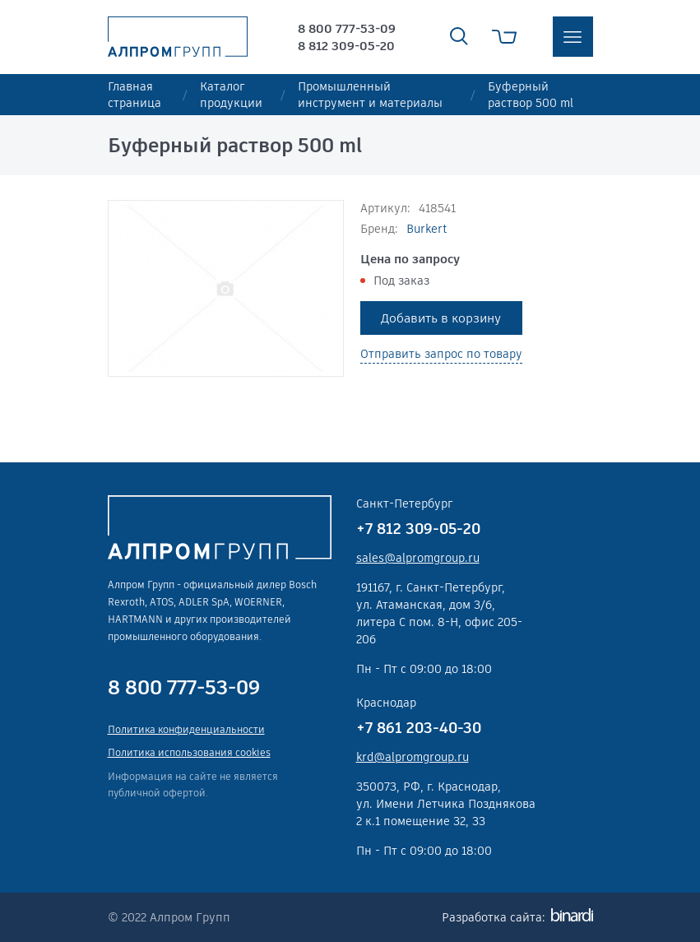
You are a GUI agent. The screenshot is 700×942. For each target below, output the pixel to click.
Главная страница (134, 94)
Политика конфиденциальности (186, 729)
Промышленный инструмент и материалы (370, 94)
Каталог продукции (231, 94)
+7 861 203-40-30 (418, 727)
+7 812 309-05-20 (418, 528)
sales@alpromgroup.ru (418, 558)
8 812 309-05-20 (346, 45)
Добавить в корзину (441, 318)
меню (573, 36)
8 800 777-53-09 (347, 28)
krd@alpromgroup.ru (412, 757)
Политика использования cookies (189, 752)
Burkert (426, 228)
